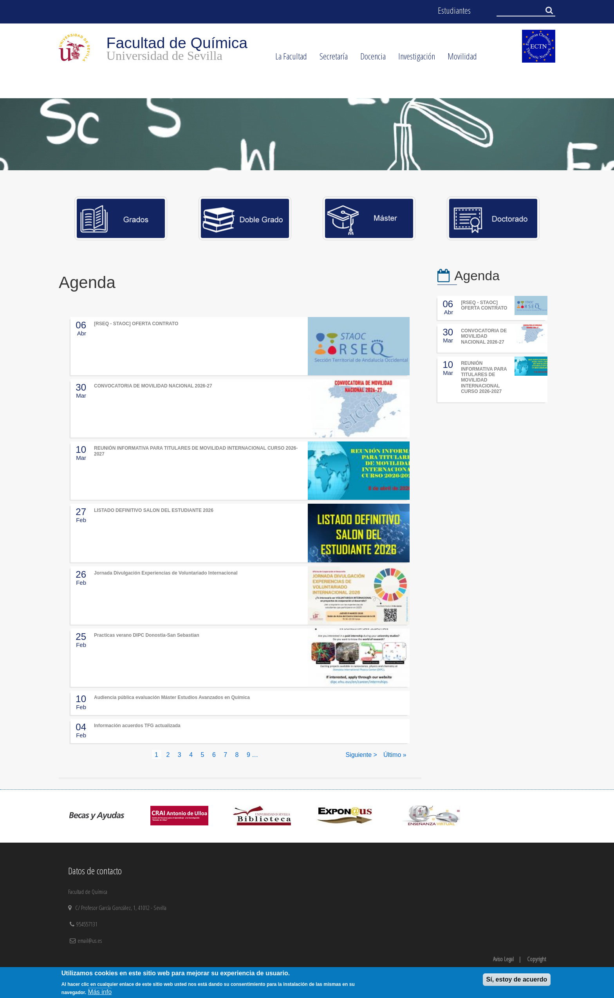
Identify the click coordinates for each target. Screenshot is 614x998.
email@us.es (90, 940)
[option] (307, 134)
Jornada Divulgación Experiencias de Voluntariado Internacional (166, 573)
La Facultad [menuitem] (288, 58)
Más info (100, 992)
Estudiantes (454, 10)
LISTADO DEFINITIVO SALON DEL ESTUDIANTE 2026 (153, 510)
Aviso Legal (503, 959)
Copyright (536, 959)
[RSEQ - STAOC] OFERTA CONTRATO (136, 323)
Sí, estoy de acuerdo (516, 979)
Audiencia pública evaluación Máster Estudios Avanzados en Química (172, 697)
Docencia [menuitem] (370, 58)
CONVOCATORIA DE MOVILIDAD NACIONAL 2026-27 (153, 386)
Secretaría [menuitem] (330, 58)
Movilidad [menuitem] (459, 58)
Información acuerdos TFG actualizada (137, 725)
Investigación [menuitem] (413, 58)
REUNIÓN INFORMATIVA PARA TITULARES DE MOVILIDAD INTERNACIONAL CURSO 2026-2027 (484, 377)
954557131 (87, 924)
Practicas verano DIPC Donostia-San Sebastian (146, 635)
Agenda (477, 275)
